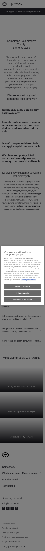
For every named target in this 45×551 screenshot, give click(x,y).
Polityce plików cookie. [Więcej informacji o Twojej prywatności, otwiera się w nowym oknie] (28, 279)
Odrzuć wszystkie (22, 293)
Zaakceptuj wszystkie (22, 286)
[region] (22, 275)
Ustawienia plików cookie (22, 299)
